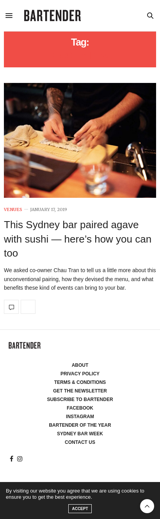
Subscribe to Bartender (80, 399)
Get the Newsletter (80, 391)
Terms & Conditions (80, 382)
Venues (13, 210)
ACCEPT (80, 509)
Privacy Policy (80, 373)
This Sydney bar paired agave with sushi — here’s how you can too (77, 239)
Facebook (80, 408)
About (80, 365)
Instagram (80, 416)
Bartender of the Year (80, 425)
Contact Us (80, 442)
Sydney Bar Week (80, 433)
